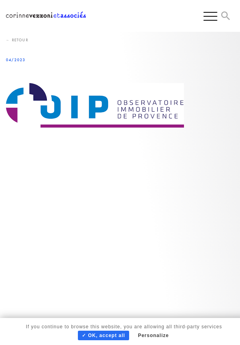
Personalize (153, 335)
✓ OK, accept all (103, 335)
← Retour (17, 40)
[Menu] (210, 16)
